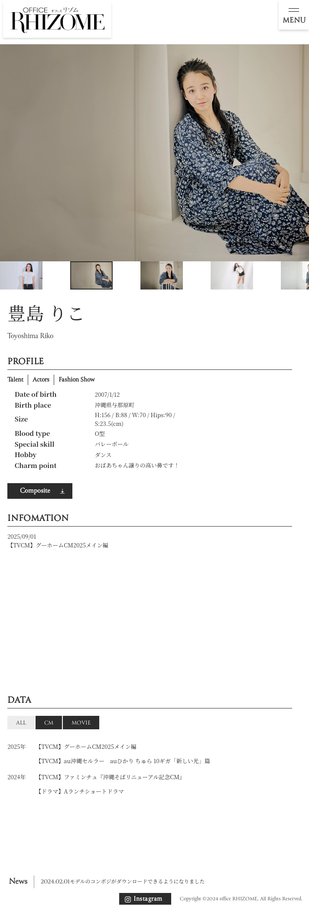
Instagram (148, 899)
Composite (35, 491)
